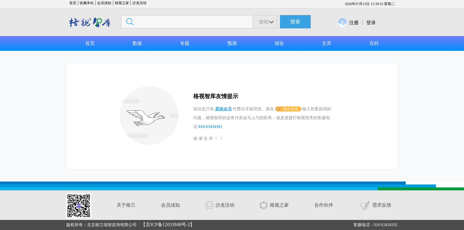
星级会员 (223, 109)
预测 (232, 43)
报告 (279, 43)
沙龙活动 (139, 3)
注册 (354, 22)
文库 (326, 43)
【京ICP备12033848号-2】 (168, 224)
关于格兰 (126, 205)
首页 (72, 3)
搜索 (295, 22)
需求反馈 (290, 109)
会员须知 (104, 3)
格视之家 (122, 3)
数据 (137, 43)
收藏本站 (87, 3)
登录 (371, 22)
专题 (184, 43)
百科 (374, 43)
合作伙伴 (323, 205)
